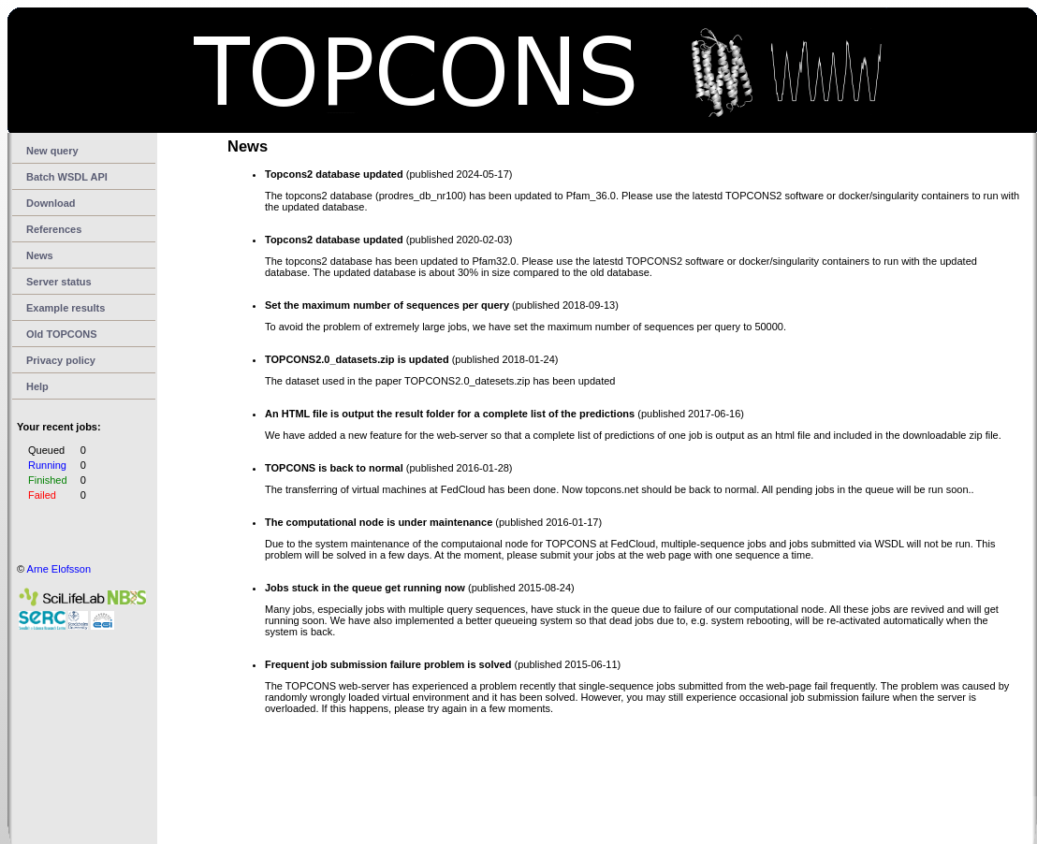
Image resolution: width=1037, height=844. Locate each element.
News (39, 255)
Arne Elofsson (59, 569)
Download (51, 203)
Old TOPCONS (61, 334)
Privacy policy (60, 360)
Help (37, 386)
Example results (65, 307)
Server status (59, 281)
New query (52, 150)
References (53, 229)
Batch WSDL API (67, 176)
